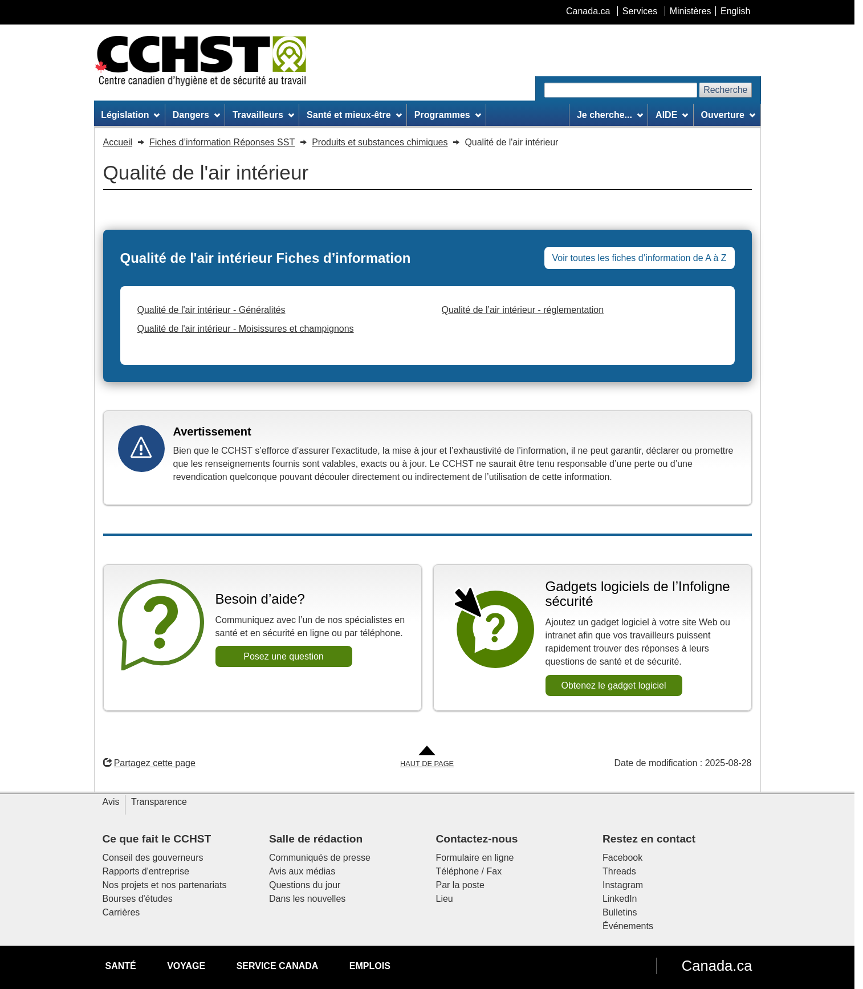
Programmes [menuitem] (447, 115)
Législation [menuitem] (130, 115)
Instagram (623, 885)
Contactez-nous (477, 839)
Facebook (622, 857)
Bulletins (620, 912)
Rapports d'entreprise (146, 871)
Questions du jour (304, 885)
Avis (111, 802)
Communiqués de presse (320, 857)
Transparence (159, 802)
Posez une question (283, 656)
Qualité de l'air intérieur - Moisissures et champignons (245, 328)
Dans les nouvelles (307, 898)
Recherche (725, 90)
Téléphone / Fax (469, 871)
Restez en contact (649, 839)
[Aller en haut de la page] (427, 757)
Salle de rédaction (316, 839)
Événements (628, 926)
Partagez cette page (149, 763)
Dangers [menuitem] (196, 115)
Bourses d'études (138, 898)
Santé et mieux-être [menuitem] (354, 115)
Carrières (121, 912)
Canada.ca (717, 966)
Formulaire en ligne (475, 857)
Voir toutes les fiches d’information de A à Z (639, 258)
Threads (619, 871)
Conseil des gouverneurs (153, 857)
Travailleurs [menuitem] (263, 115)
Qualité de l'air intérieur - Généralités (211, 310)
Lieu (444, 898)
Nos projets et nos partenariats (165, 885)
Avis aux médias (302, 871)
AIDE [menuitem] (672, 115)
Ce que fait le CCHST (157, 839)
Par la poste (460, 885)
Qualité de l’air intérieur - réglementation (523, 310)
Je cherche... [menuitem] (610, 115)
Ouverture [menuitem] (728, 115)
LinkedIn (620, 898)
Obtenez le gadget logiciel (613, 685)
